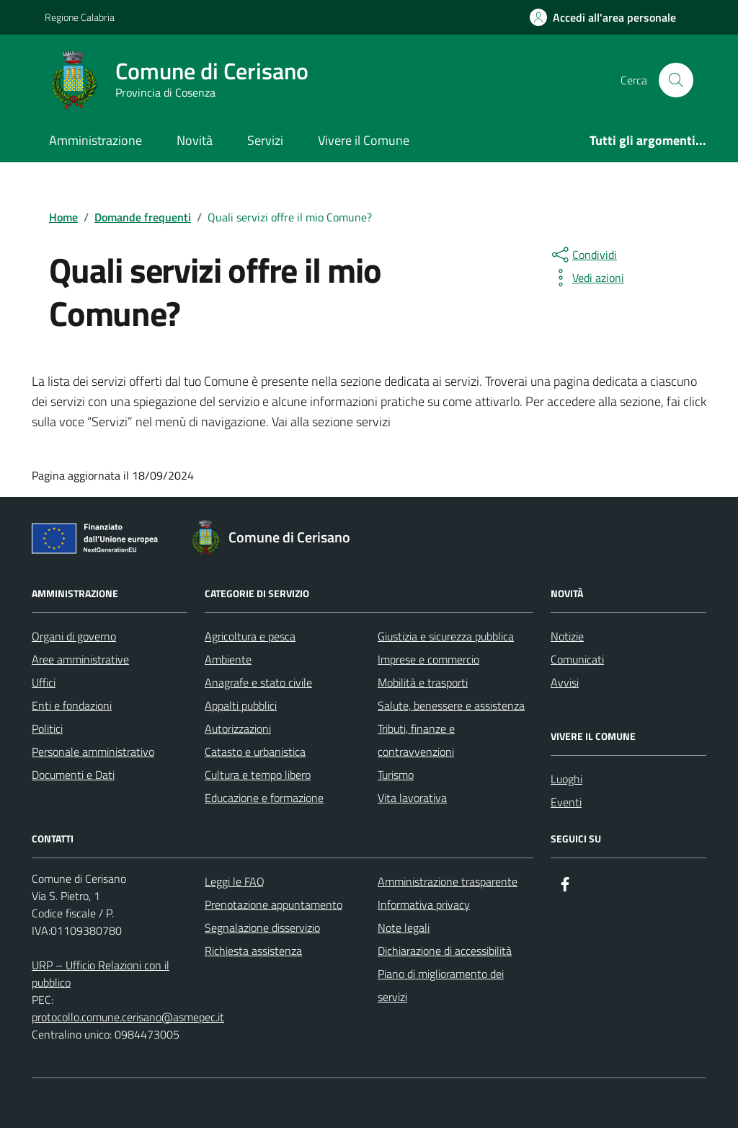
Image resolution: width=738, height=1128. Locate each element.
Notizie (567, 636)
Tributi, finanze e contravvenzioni (416, 740)
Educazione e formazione (264, 797)
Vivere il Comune (363, 140)
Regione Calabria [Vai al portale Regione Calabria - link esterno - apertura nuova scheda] (80, 17)
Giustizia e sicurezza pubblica (446, 636)
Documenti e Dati (73, 774)
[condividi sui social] (583, 254)
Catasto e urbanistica (255, 751)
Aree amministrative (80, 659)
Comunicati (577, 659)
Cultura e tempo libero (258, 774)
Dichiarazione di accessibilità (445, 950)
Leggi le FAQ (234, 881)
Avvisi (565, 682)
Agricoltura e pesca (250, 636)
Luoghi (566, 779)
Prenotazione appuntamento (273, 904)
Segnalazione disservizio (262, 927)
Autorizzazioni (238, 728)
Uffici (43, 682)
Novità (195, 140)
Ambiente (228, 659)
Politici (47, 728)
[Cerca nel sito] (676, 80)
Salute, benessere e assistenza (451, 705)
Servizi (265, 140)
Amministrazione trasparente (447, 881)
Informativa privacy (424, 904)
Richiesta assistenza (253, 950)
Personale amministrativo (93, 751)
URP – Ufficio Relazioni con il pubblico (100, 973)
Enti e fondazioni (72, 705)
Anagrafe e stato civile (258, 682)
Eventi (566, 802)
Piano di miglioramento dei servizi (441, 985)
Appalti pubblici (241, 705)
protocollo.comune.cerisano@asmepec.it (128, 1017)
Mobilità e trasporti (423, 682)
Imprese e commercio (428, 659)
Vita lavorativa (412, 797)
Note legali (404, 927)
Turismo (396, 774)
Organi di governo (74, 636)
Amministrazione (95, 140)
